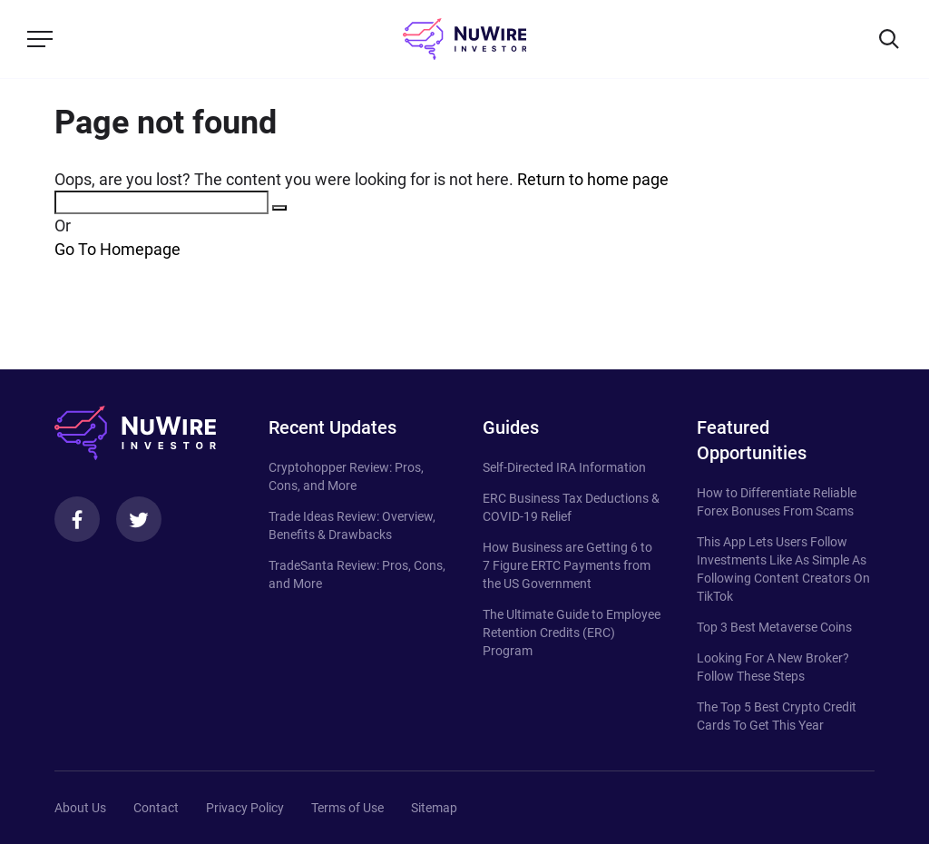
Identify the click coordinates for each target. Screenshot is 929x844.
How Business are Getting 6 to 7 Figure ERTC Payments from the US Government (567, 565)
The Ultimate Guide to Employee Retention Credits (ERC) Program (571, 632)
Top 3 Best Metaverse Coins (774, 627)
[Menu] (40, 39)
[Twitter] (138, 519)
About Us (80, 807)
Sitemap (434, 807)
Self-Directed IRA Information (564, 467)
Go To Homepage (117, 249)
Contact (156, 807)
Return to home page (593, 179)
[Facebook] (77, 519)
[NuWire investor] (464, 39)
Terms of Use (347, 807)
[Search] (889, 39)
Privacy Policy (245, 807)
